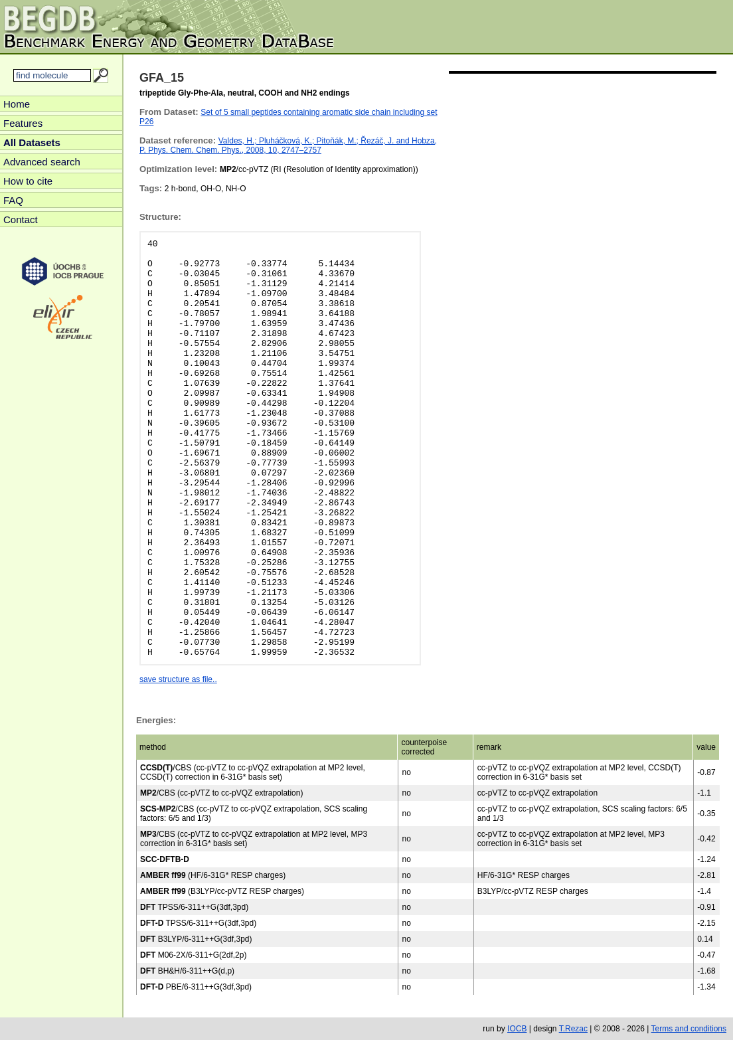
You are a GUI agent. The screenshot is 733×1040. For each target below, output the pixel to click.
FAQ (13, 200)
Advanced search (41, 161)
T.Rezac (573, 1028)
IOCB (517, 1028)
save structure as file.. (178, 679)
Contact (20, 219)
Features (22, 123)
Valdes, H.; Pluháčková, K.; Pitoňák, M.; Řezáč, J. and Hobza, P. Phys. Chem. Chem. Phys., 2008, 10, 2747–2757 (288, 145)
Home (16, 104)
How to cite (27, 181)
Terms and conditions (688, 1028)
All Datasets (31, 142)
